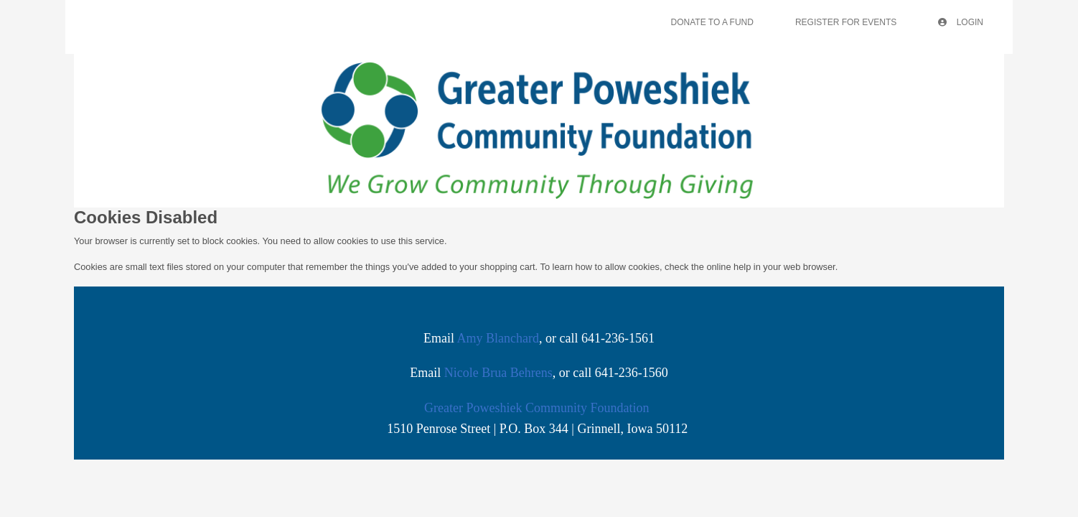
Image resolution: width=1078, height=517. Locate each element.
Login (960, 22)
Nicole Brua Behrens (498, 372)
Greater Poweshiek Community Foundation (536, 408)
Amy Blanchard (498, 338)
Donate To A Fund (712, 22)
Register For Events (845, 22)
